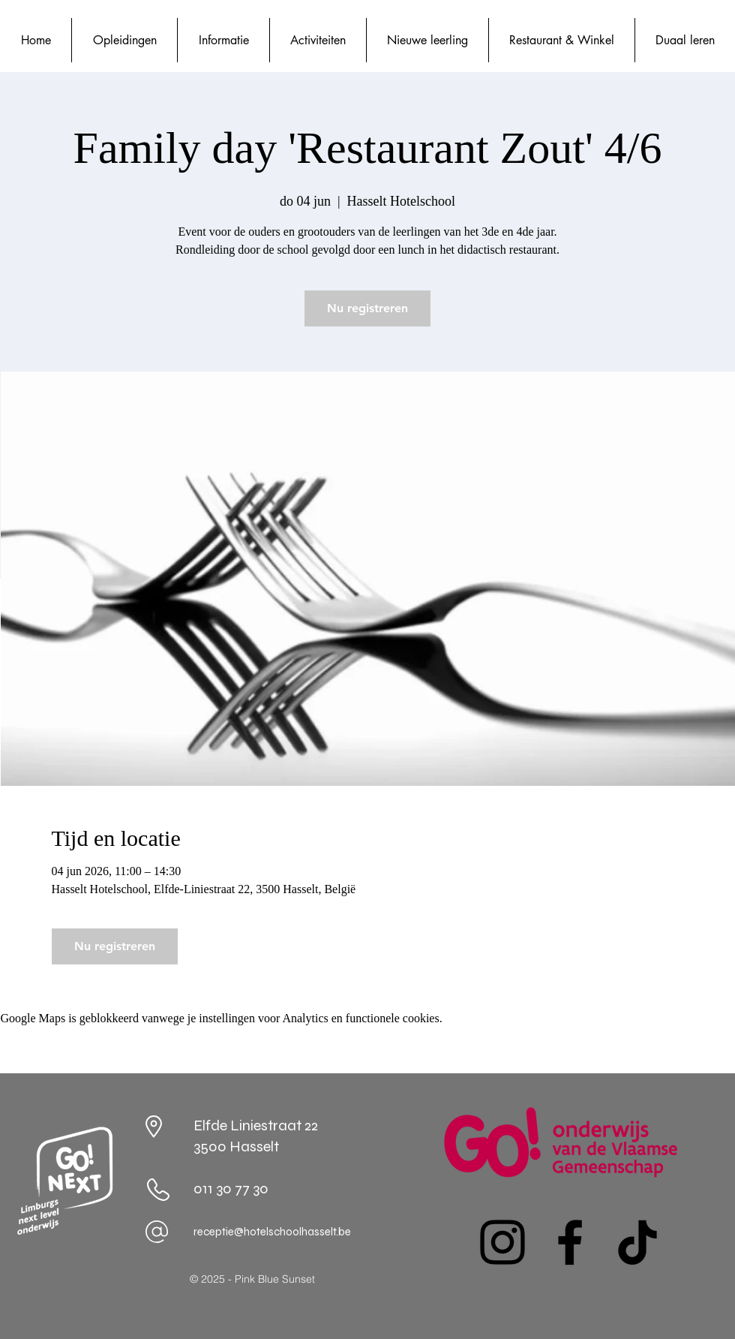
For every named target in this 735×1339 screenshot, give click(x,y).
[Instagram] (502, 1242)
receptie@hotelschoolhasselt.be (272, 1231)
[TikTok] (638, 1242)
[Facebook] (570, 1242)
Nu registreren (367, 308)
